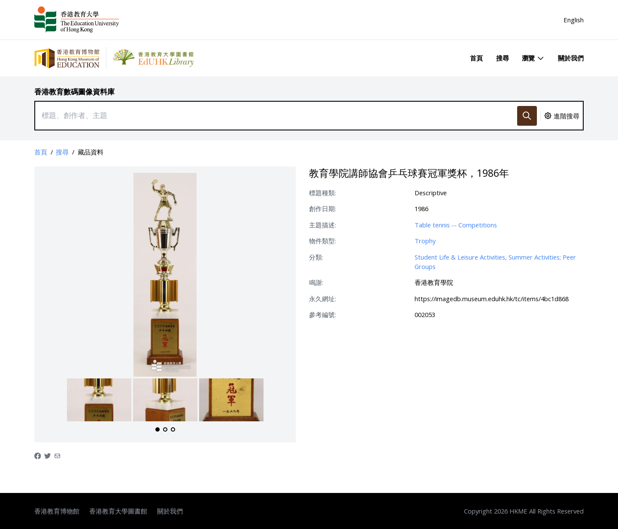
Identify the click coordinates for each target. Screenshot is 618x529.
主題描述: (322, 225)
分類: (316, 257)
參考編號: (322, 314)
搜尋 (502, 58)
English (573, 19)
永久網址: (322, 298)
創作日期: (322, 208)
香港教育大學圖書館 (118, 511)
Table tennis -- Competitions (456, 225)
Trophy (425, 240)
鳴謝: (316, 282)
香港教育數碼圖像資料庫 (74, 92)
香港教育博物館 (56, 511)
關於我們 (571, 58)
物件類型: (322, 240)
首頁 (476, 58)
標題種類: (322, 192)
